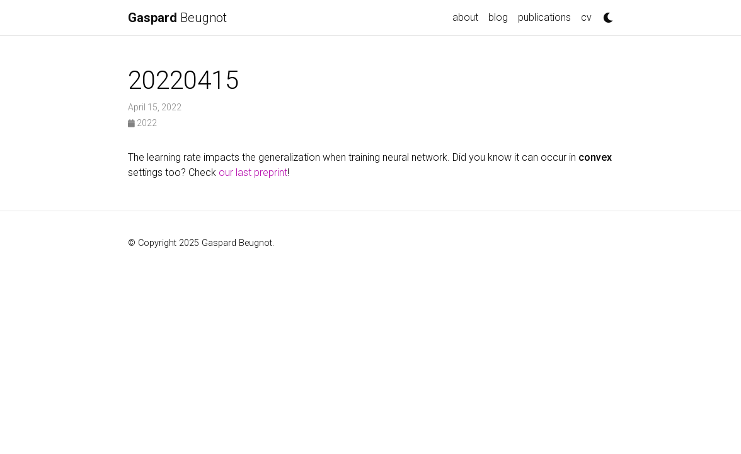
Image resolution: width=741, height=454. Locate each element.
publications (544, 17)
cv (586, 17)
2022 (142, 123)
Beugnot (177, 17)
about (465, 17)
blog (498, 17)
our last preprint (253, 172)
